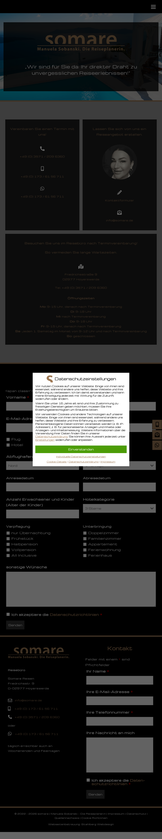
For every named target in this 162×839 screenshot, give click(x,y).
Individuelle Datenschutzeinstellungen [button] (81, 456)
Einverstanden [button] (81, 449)
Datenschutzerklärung (51, 436)
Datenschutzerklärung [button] (84, 461)
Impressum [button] (108, 461)
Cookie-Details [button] (57, 461)
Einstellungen (45, 439)
